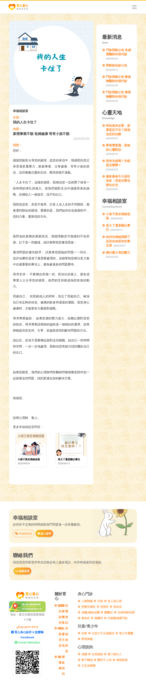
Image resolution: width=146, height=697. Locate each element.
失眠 (100, 601)
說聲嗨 (60, 662)
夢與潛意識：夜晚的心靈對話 (118, 147)
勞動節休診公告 (116, 65)
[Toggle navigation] (134, 7)
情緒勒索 (122, 660)
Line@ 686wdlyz (27, 642)
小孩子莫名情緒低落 (118, 216)
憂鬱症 (108, 612)
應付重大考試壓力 (118, 252)
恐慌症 (104, 607)
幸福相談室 (23, 533)
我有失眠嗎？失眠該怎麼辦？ (118, 163)
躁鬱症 (98, 618)
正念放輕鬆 (88, 665)
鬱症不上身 (104, 660)
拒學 (84, 633)
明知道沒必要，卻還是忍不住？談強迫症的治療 (118, 129)
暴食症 (85, 618)
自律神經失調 (126, 612)
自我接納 (97, 654)
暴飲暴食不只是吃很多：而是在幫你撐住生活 (118, 180)
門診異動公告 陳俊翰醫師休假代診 (118, 79)
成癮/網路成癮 (90, 612)
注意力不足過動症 (103, 633)
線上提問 (44, 533)
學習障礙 (87, 639)
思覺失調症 (88, 607)
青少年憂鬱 (126, 633)
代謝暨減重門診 (118, 618)
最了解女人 (115, 654)
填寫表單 (22, 571)
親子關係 (87, 660)
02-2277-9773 (27, 627)
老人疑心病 (115, 601)
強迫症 (117, 607)
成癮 (84, 654)
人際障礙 (87, 601)
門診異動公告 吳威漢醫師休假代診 (118, 52)
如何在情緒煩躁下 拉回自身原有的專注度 (118, 241)
